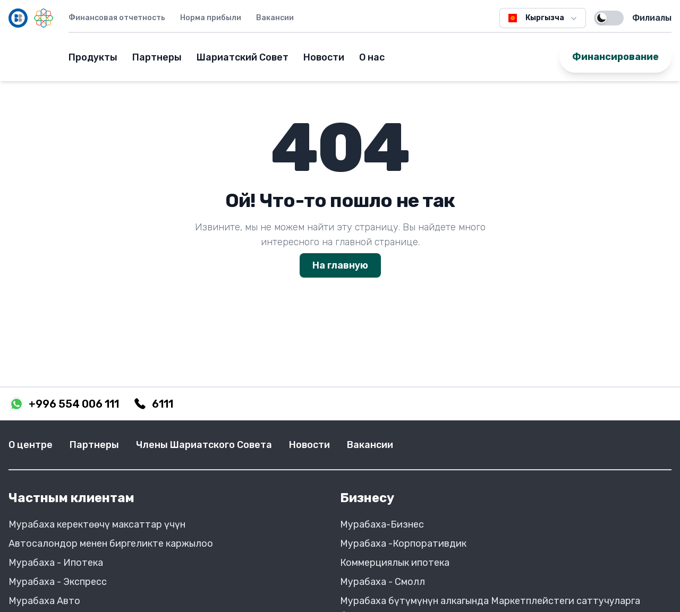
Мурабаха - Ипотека (55, 562)
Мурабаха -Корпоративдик (403, 543)
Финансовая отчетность (117, 17)
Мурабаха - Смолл (382, 582)
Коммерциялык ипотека (394, 562)
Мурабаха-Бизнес (382, 524)
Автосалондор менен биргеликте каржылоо (110, 543)
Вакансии (275, 17)
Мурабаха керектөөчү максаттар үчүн (96, 524)
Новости (323, 57)
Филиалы (652, 18)
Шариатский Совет (242, 57)
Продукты (93, 57)
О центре (30, 445)
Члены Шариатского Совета (204, 445)
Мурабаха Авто (44, 601)
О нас (372, 57)
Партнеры (157, 57)
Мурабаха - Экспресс (57, 582)
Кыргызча (542, 18)
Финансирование (615, 57)
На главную (340, 265)
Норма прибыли (210, 17)
